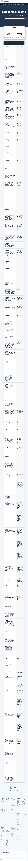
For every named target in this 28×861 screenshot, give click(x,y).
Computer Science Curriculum (2, 806)
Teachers (7, 802)
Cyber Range (2, 814)
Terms (17, 834)
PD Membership (24, 814)
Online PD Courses (23, 800)
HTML (2, 835)
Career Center (7, 844)
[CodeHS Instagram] (11, 790)
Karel (1, 839)
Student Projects (7, 842)
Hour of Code (18, 815)
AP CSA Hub (18, 822)
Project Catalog (18, 802)
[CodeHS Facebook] (10, 790)
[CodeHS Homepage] (5, 1)
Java (1, 834)
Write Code (13, 805)
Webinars (7, 840)
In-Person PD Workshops (23, 802)
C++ (1, 836)
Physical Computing (13, 838)
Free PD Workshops (23, 807)
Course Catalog (18, 800)
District (7, 799)
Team (17, 829)
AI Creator (2, 811)
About (18, 828)
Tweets (7, 832)
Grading (12, 829)
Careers (18, 830)
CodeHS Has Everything (13, 827)
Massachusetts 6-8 (11, 4)
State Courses (18, 810)
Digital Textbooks (18, 820)
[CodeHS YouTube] (14, 790)
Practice (18, 816)
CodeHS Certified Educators (6, 852)
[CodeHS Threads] (17, 790)
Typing (2, 812)
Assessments (13, 833)
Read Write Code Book (7, 837)
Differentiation (13, 830)
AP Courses (18, 806)
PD (22, 798)
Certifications (3, 808)
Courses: (3, 18)
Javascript (2, 831)
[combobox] (14, 18)
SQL (1, 838)
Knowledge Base (7, 839)
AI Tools (12, 808)
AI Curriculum (18, 824)
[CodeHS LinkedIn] (12, 790)
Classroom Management (13, 801)
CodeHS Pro (2, 803)
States (7, 830)
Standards (4, 4)
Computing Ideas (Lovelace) (19, 4)
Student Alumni (7, 846)
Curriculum (18, 798)
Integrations (13, 806)
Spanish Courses (18, 812)
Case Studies (7, 829)
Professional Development (3, 810)
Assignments (13, 799)
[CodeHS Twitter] (16, 790)
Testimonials (8, 831)
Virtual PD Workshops (23, 805)
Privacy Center (18, 833)
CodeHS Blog (7, 835)
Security (18, 839)
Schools (7, 800)
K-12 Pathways (18, 804)
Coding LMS (2, 800)
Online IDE (2, 801)
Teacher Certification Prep (24, 809)
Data (12, 804)
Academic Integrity (12, 810)
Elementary (18, 807)
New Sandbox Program (2, 829)
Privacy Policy (18, 836)
